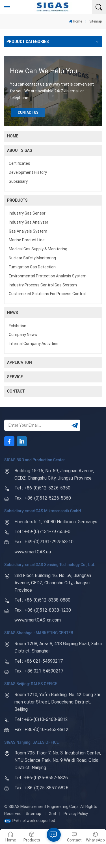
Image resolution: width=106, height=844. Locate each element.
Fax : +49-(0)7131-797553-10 (43, 541)
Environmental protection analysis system (47, 276)
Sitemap (33, 813)
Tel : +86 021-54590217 (38, 661)
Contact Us (28, 112)
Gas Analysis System (28, 231)
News (12, 312)
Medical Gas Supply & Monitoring (38, 249)
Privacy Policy (76, 813)
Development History (28, 172)
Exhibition (17, 326)
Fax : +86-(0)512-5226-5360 (42, 498)
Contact (16, 391)
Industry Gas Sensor (27, 213)
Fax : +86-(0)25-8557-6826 (41, 787)
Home (75, 21)
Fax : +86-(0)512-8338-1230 (42, 610)
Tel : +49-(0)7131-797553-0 (42, 531)
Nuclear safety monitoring (32, 258)
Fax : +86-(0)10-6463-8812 (41, 729)
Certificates (19, 163)
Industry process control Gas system (43, 285)
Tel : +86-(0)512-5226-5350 (42, 488)
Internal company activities (34, 343)
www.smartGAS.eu (32, 551)
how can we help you (43, 71)
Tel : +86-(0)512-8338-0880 (42, 600)
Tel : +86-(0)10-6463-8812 (41, 719)
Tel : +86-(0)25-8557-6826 (41, 777)
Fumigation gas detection (32, 267)
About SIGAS (19, 150)
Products (17, 200)
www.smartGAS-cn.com (37, 620)
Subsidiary (18, 181)
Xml (52, 813)
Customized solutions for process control (47, 293)
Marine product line (27, 240)
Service (15, 377)
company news (23, 334)
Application (19, 362)
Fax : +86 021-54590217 (38, 671)
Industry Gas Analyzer (28, 222)
